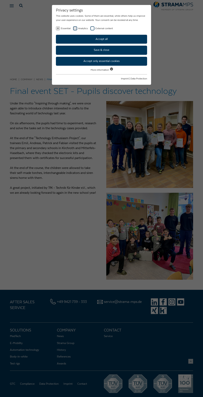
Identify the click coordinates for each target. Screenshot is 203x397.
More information (102, 69)
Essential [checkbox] (66, 28)
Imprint (125, 78)
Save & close (101, 50)
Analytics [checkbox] (83, 28)
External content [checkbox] (104, 28)
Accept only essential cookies (101, 61)
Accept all (102, 39)
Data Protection (138, 78)
